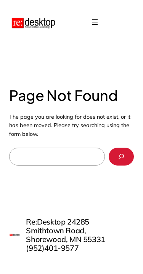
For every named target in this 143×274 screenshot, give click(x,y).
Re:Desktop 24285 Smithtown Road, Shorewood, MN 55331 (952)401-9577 (65, 235)
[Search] (121, 157)
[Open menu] (95, 22)
